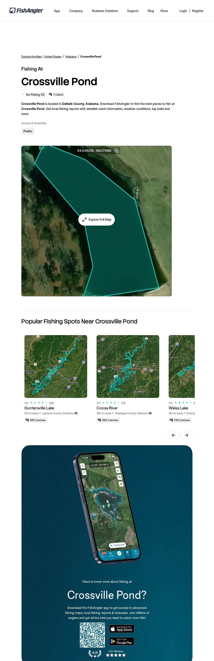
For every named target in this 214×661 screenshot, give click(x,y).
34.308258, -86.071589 (98, 150)
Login (183, 11)
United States (52, 56)
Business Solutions (105, 11)
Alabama (70, 56)
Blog (151, 11)
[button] (96, 219)
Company (76, 11)
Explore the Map (31, 56)
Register (198, 11)
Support (132, 11)
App (57, 11)
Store (164, 11)
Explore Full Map (100, 219)
